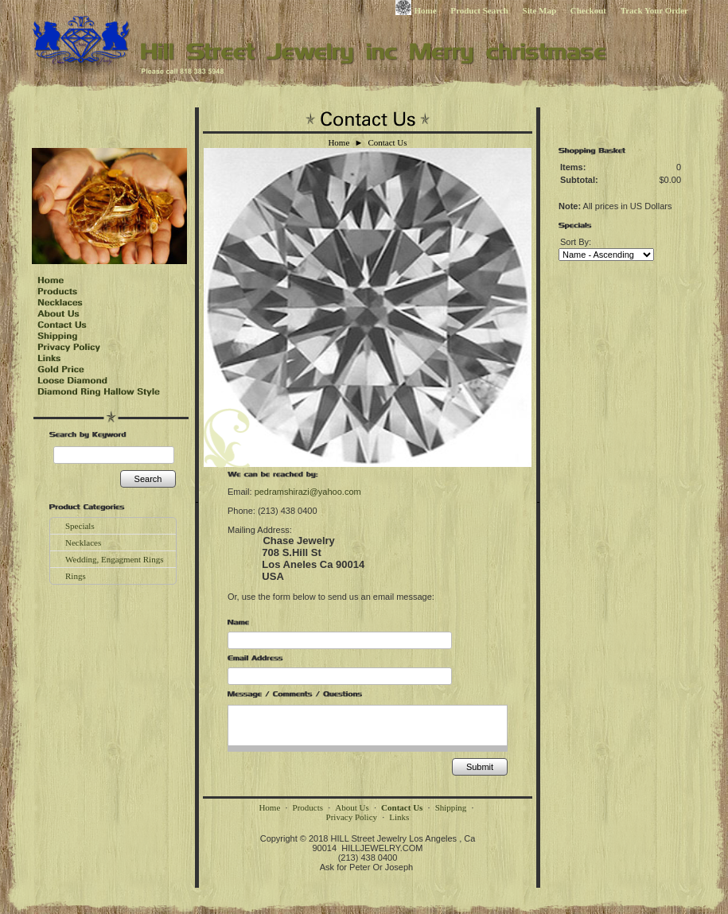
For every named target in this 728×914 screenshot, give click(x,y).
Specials (80, 526)
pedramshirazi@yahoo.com (308, 491)
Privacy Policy (351, 817)
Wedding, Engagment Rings (114, 559)
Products (308, 807)
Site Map (539, 10)
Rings (75, 576)
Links (399, 817)
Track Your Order (654, 10)
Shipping (451, 807)
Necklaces (83, 542)
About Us (351, 807)
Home (416, 10)
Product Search (479, 10)
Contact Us (387, 142)
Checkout (588, 10)
